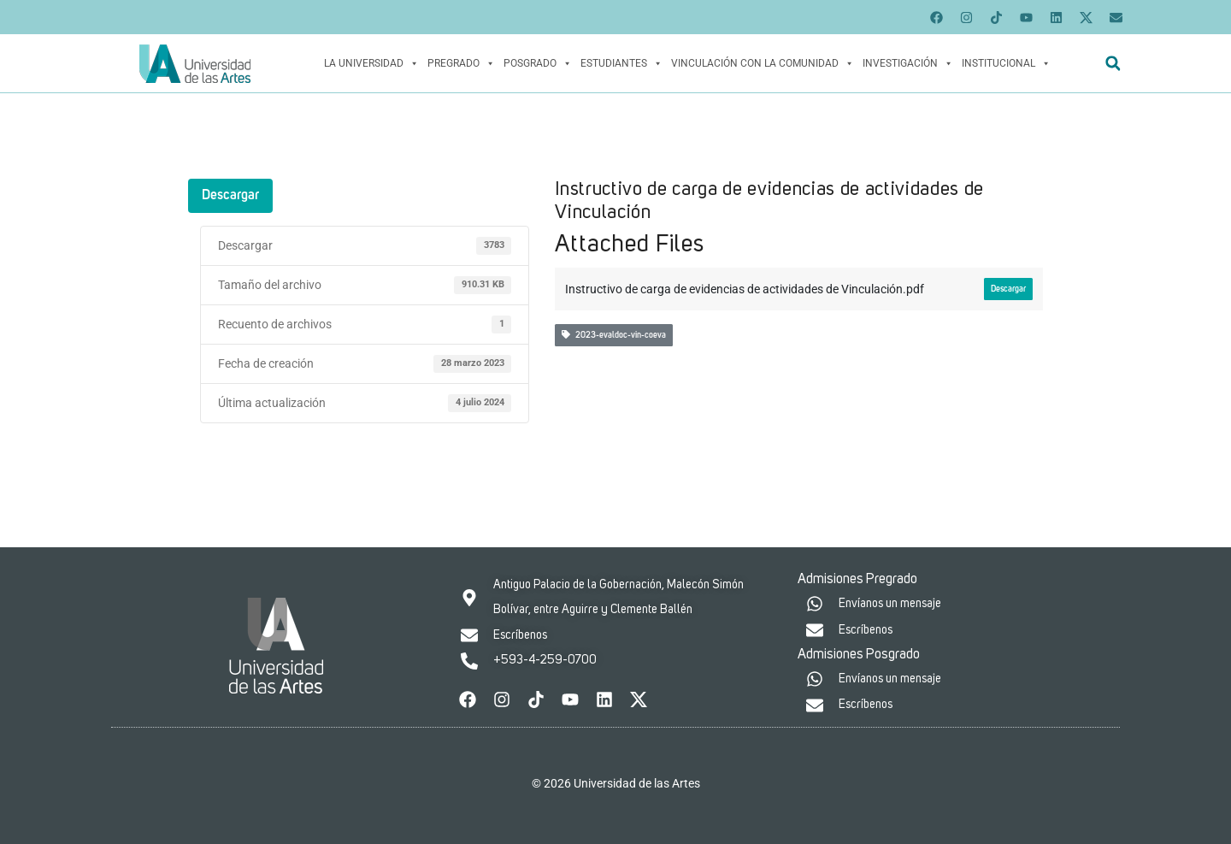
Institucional (1006, 63)
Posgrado (538, 63)
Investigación (908, 63)
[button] (1113, 64)
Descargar (230, 196)
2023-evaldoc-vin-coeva (614, 334)
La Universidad (371, 63)
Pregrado (461, 63)
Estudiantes (621, 63)
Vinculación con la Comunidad (762, 63)
